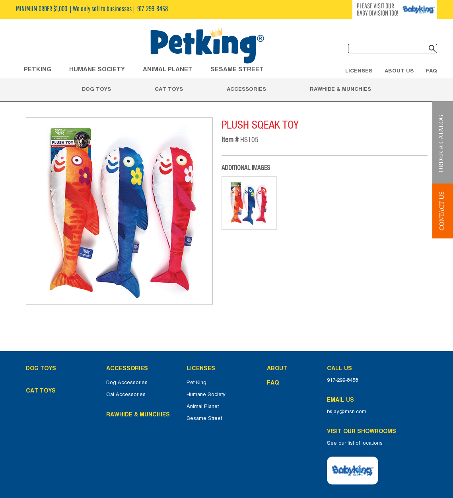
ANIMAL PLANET (167, 69)
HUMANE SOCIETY (97, 69)
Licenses (358, 70)
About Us (399, 70)
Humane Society (206, 394)
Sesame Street (237, 69)
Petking (37, 69)
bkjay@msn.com (346, 411)
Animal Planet (203, 406)
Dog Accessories (127, 382)
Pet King (196, 382)
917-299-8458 (342, 380)
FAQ (431, 70)
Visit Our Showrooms (363, 431)
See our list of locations (355, 443)
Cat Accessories (126, 394)
